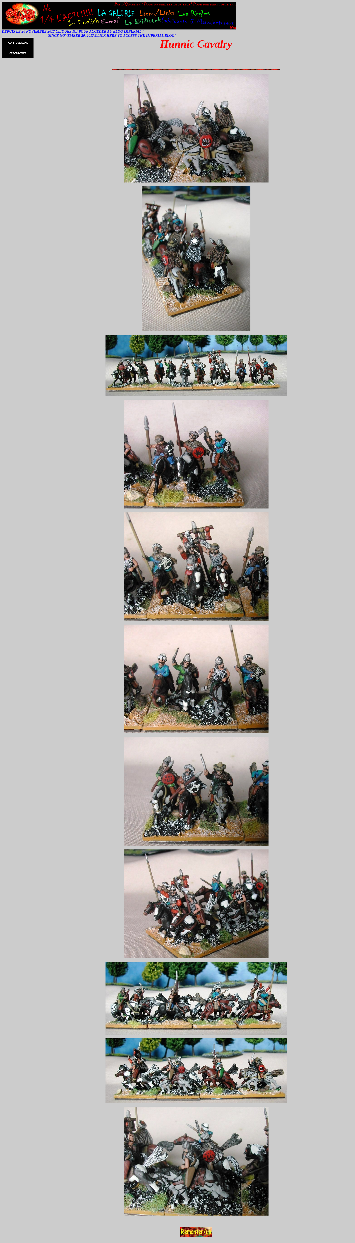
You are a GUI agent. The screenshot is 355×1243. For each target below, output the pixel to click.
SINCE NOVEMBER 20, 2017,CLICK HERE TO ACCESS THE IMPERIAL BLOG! (112, 35)
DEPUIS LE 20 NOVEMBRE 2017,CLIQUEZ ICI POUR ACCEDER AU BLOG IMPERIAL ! (73, 31)
